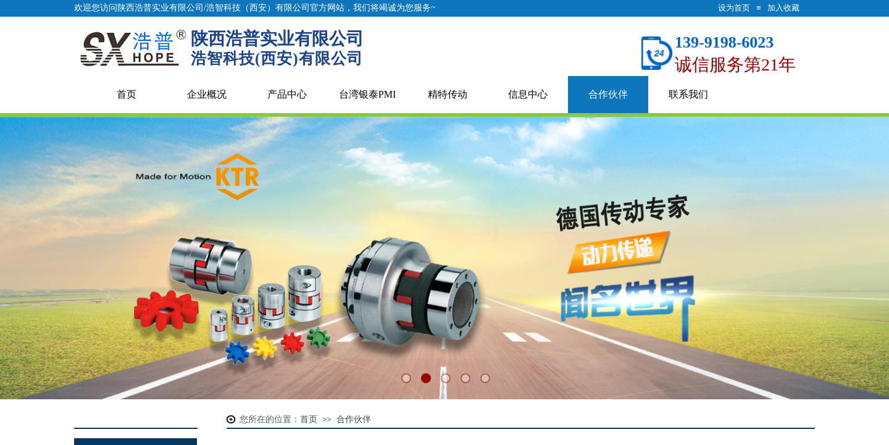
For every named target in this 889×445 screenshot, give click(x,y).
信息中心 (528, 94)
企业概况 (207, 94)
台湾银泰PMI (367, 94)
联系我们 (688, 94)
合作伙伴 (608, 94)
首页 (126, 94)
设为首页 (734, 7)
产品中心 (287, 94)
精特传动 (447, 94)
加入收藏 (783, 7)
